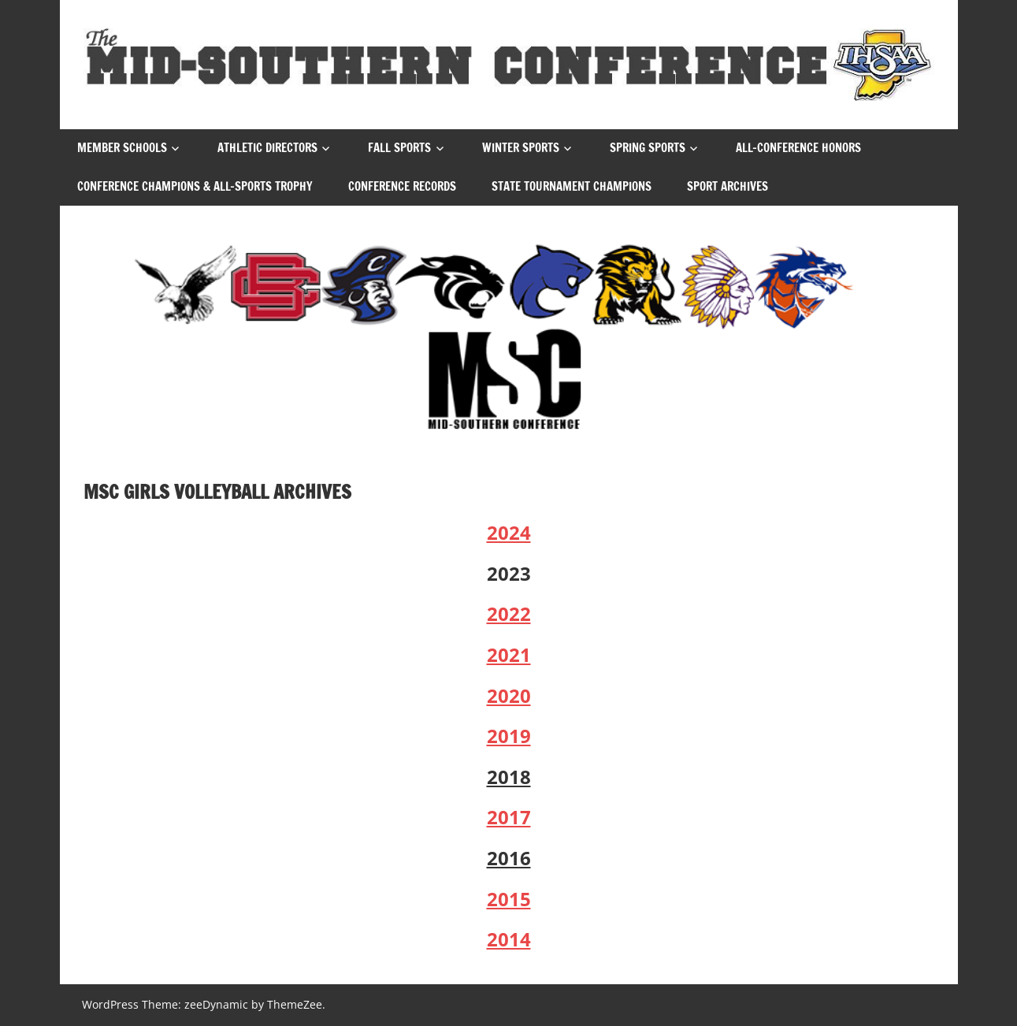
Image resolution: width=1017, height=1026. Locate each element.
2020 (509, 695)
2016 (509, 858)
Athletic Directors (267, 147)
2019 (509, 736)
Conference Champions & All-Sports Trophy (195, 186)
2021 (509, 654)
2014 (509, 939)
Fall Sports (399, 147)
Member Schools (122, 147)
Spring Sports (647, 147)
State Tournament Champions (571, 186)
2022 (509, 613)
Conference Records (402, 186)
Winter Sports (520, 147)
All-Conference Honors (798, 147)
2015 (509, 899)
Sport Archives (727, 186)
